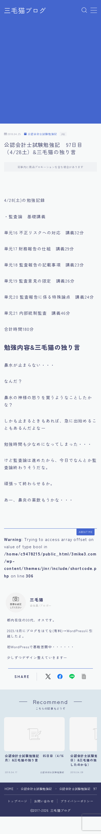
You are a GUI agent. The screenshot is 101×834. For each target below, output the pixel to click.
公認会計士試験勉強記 (40, 134)
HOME (9, 789)
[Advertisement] (50, 73)
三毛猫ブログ (25, 10)
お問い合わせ (44, 801)
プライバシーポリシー (77, 801)
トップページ (17, 801)
